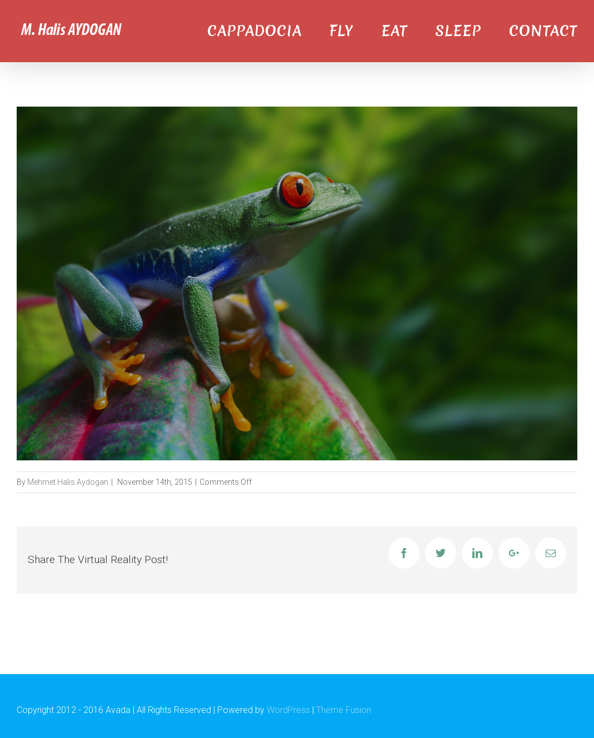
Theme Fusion (343, 710)
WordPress (288, 710)
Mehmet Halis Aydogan (67, 482)
